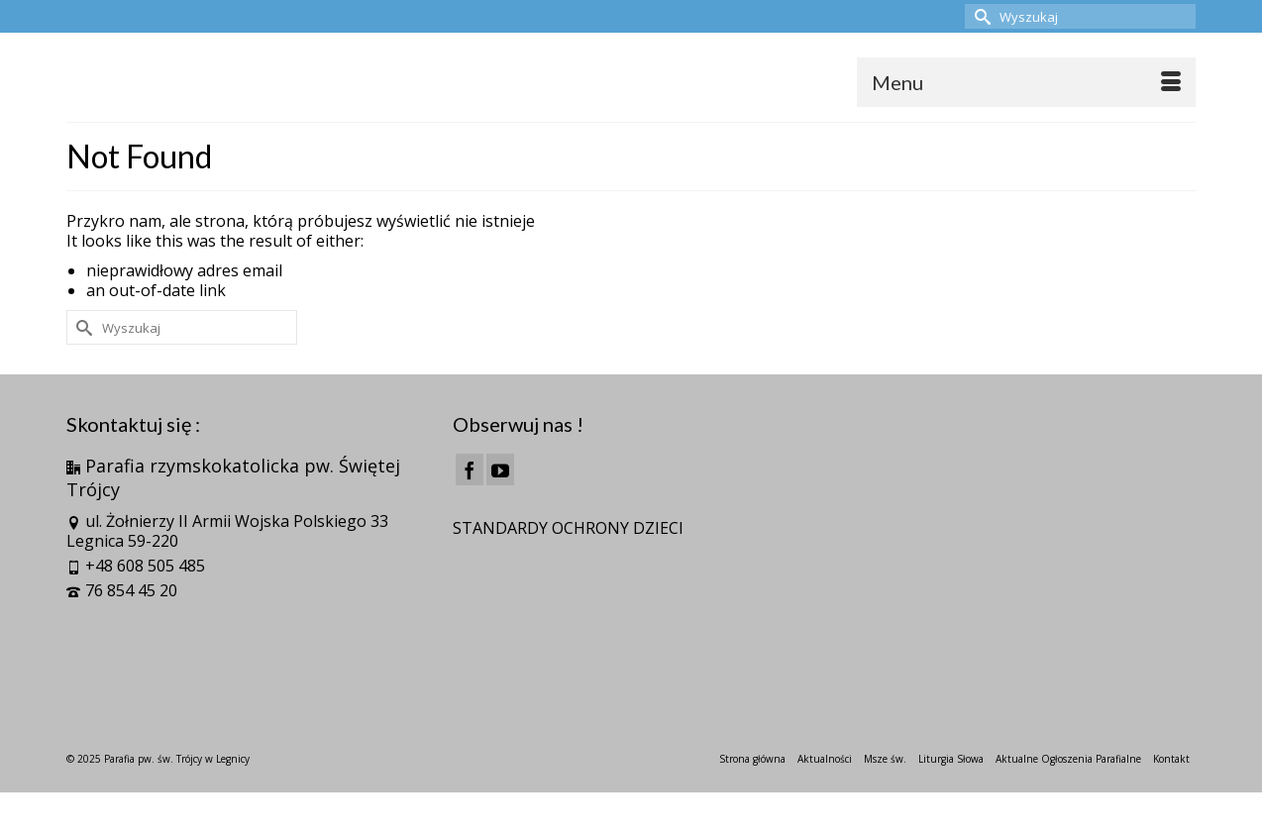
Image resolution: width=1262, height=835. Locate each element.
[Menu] (1026, 82)
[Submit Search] (980, 16)
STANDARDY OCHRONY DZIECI (568, 528)
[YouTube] (500, 469)
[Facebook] (469, 469)
